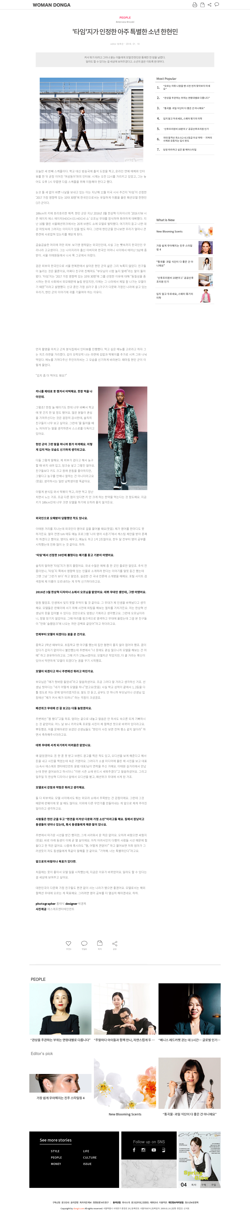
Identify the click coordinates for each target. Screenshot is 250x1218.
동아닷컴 (117, 1202)
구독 (203, 1185)
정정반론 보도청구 (101, 1202)
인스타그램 (143, 1150)
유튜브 (154, 1150)
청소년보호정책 (191, 1202)
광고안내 (65, 1202)
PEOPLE (125, 17)
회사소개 (126, 1202)
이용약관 (163, 1202)
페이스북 (134, 1150)
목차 (193, 1185)
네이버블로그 (163, 1150)
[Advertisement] (83, 320)
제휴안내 (154, 1202)
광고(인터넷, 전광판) (140, 1202)
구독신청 (56, 1202)
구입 (213, 1185)
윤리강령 (74, 1202)
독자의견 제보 (86, 1202)
